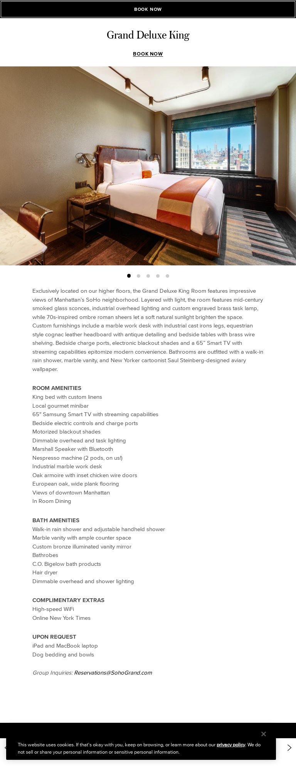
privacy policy (231, 744)
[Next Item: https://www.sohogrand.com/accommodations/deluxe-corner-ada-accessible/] (289, 747)
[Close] (263, 734)
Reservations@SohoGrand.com (113, 672)
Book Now (148, 54)
